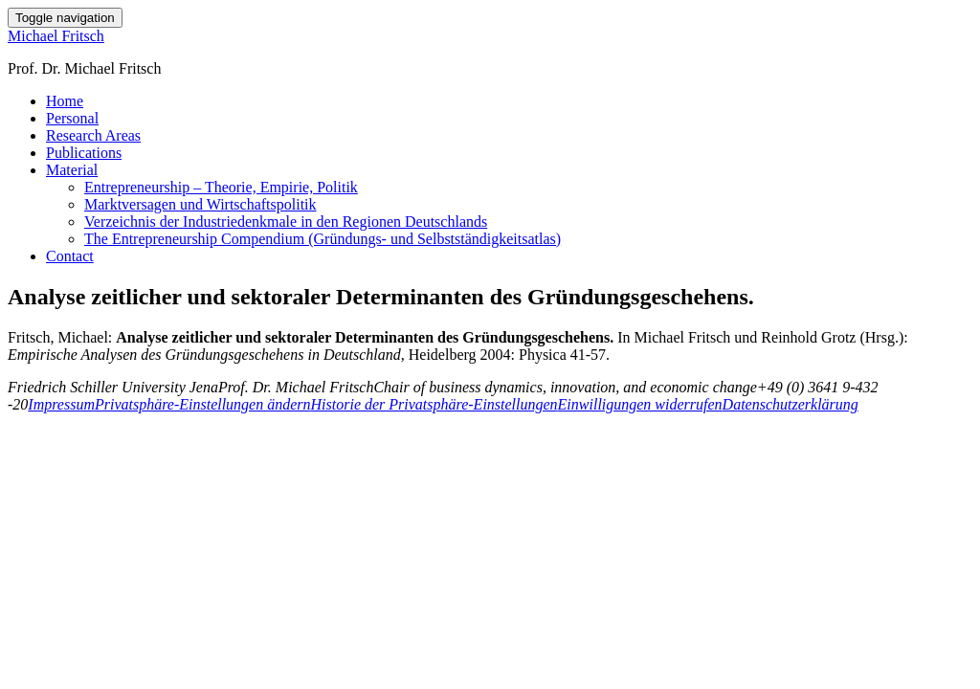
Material (72, 170)
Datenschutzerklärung (790, 404)
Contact (70, 256)
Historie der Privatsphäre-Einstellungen (434, 404)
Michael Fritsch (56, 36)
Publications (84, 152)
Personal (72, 118)
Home (64, 101)
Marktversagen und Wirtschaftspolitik (200, 204)
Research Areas (93, 135)
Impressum (61, 404)
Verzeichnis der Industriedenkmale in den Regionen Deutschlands (285, 221)
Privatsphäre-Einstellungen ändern (203, 404)
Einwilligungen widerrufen (640, 404)
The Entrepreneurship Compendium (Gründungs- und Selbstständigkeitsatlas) (322, 239)
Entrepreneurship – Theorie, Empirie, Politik (221, 187)
